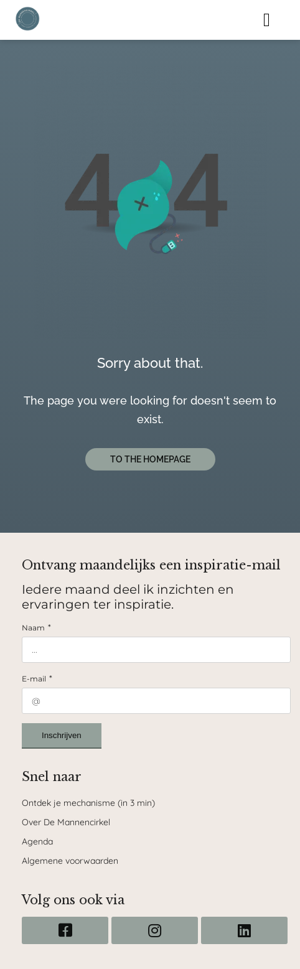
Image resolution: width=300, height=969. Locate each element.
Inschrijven (62, 735)
